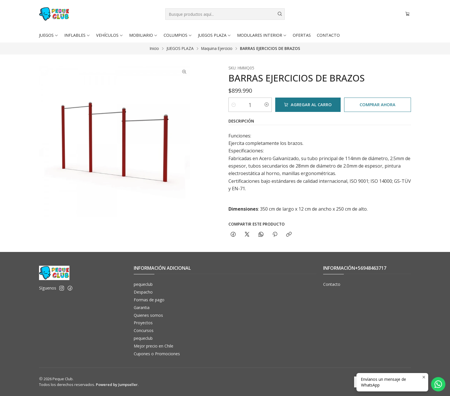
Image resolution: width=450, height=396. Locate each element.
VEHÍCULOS (109, 35)
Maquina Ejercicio (216, 48)
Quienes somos (148, 315)
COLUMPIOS (178, 35)
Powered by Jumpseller (117, 384)
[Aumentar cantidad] (266, 105)
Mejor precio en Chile (153, 346)
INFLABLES (77, 35)
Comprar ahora (377, 104)
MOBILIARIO (143, 35)
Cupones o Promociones (157, 353)
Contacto (331, 284)
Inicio (154, 48)
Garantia (142, 307)
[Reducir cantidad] (233, 105)
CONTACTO (328, 35)
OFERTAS (302, 35)
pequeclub (143, 284)
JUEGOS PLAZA (214, 35)
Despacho (143, 292)
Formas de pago (149, 299)
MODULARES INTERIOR (262, 35)
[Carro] (407, 14)
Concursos (144, 330)
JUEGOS (48, 35)
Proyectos (143, 322)
